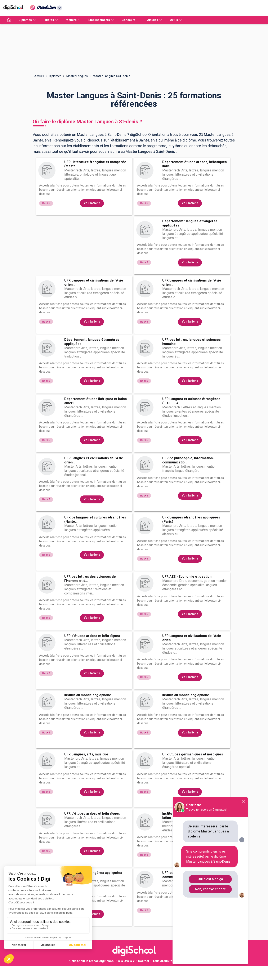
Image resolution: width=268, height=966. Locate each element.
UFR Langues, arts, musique (86, 754)
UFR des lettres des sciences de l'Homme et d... (90, 579)
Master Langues (77, 76)
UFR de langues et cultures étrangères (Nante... (95, 519)
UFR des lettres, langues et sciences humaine (191, 342)
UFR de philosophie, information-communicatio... (188, 460)
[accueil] (9, 20)
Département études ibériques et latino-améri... (96, 401)
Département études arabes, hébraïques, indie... (195, 164)
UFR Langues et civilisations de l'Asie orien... (93, 282)
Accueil (39, 76)
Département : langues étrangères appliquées (190, 223)
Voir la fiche (92, 203)
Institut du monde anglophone (87, 695)
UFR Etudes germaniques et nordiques (192, 754)
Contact (143, 961)
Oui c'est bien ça (210, 879)
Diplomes (55, 76)
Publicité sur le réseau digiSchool (91, 961)
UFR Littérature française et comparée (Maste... (95, 164)
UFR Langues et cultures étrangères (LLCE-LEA (191, 401)
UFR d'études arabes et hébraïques (92, 636)
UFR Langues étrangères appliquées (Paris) (191, 519)
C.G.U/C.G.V (126, 961)
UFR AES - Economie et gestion (186, 577)
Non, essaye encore (210, 889)
